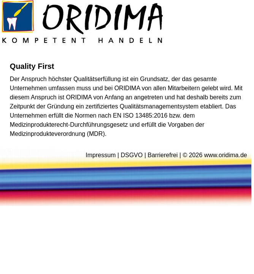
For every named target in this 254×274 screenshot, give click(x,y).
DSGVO (132, 155)
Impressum (101, 155)
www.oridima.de (225, 155)
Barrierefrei (163, 155)
